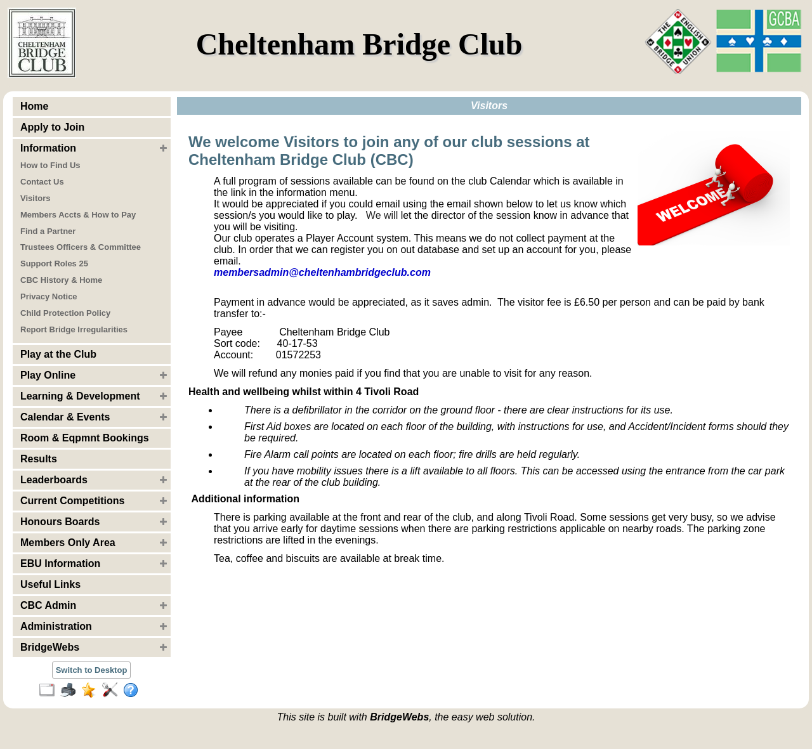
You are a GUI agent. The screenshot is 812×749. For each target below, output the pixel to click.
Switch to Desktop (92, 670)
